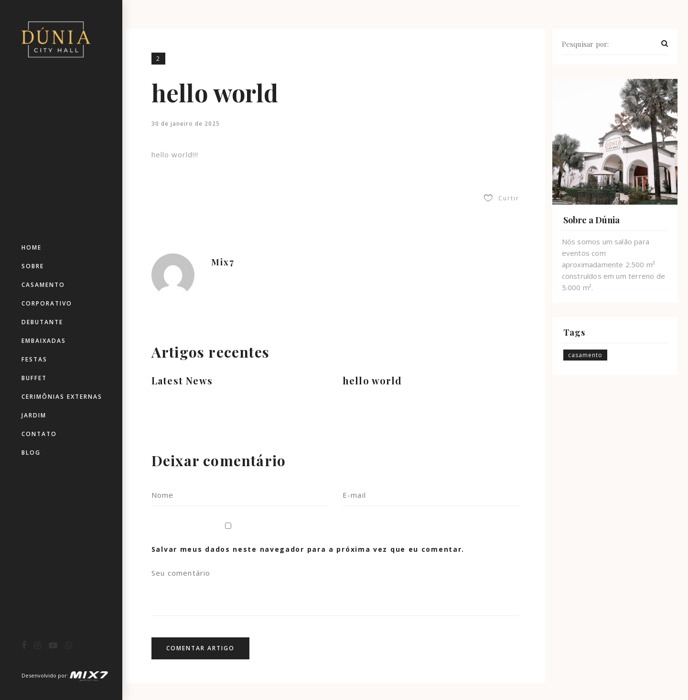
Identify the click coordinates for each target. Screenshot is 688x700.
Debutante (42, 322)
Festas (34, 359)
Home (32, 247)
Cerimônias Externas (62, 397)
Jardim (34, 415)
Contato (39, 434)
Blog (31, 452)
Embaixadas (44, 341)
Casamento (43, 285)
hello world (372, 380)
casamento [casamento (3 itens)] (585, 355)
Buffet (34, 378)
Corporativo (47, 303)
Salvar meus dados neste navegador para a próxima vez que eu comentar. (307, 549)
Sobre (33, 266)
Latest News (182, 380)
